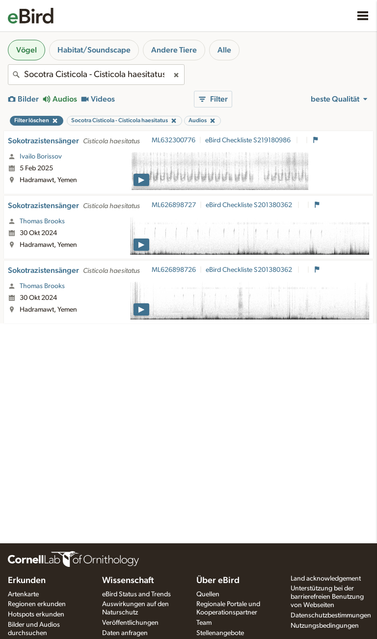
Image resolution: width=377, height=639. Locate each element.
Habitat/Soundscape (94, 50)
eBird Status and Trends (136, 594)
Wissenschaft (128, 580)
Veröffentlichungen (130, 622)
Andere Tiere (174, 50)
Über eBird (218, 580)
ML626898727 (174, 205)
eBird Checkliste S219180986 (248, 140)
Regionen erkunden (37, 604)
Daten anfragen (125, 633)
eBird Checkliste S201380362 (250, 205)
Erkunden (27, 580)
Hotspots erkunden (36, 614)
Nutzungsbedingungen (325, 625)
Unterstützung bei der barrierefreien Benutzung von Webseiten (327, 597)
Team (204, 622)
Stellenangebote (220, 633)
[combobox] (96, 74)
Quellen (207, 594)
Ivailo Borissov (41, 156)
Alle (224, 50)
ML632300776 (173, 140)
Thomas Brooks (42, 221)
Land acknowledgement (326, 578)
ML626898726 (174, 269)
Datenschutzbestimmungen (331, 615)
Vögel (26, 50)
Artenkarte (23, 594)
